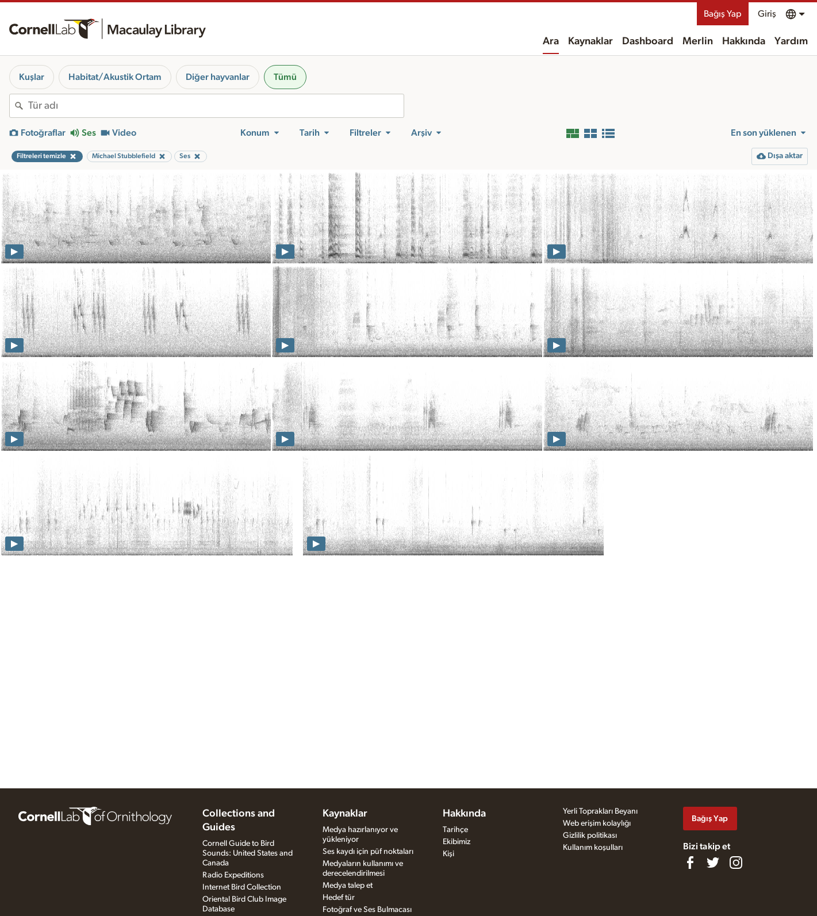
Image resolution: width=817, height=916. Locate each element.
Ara (551, 41)
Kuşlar (31, 77)
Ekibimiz (456, 842)
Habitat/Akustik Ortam (115, 77)
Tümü (285, 77)
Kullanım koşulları (593, 848)
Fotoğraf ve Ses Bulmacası (367, 910)
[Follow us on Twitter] (713, 862)
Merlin (697, 41)
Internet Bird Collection (241, 887)
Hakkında (743, 41)
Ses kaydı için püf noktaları (368, 852)
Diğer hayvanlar (218, 77)
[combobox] (216, 105)
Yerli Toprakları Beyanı (600, 811)
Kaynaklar (590, 41)
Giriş (767, 13)
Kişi (448, 854)
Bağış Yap (723, 13)
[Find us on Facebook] (690, 862)
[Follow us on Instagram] (736, 862)
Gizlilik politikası (590, 835)
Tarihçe (455, 830)
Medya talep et (348, 885)
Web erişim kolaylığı (597, 823)
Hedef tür (339, 898)
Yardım (791, 41)
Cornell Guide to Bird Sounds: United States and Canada (247, 853)
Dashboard (647, 41)
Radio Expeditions (233, 875)
